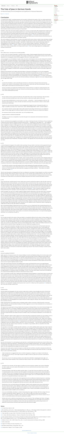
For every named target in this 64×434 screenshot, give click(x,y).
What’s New (57, 15)
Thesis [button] (8, 5)
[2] (13, 44)
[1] (32, 34)
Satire (56, 12)
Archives (56, 6)
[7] (32, 188)
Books (56, 7)
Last (30, 430)
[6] (11, 169)
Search (56, 20)
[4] (40, 75)
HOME (27, 430)
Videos (56, 13)
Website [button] (13, 5)
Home (56, 23)
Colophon (56, 17)
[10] (10, 349)
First (22, 430)
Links (55, 21)
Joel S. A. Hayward (5, 13)
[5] (47, 151)
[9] (18, 321)
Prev (24, 430)
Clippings (56, 8)
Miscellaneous (57, 10)
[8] (44, 282)
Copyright (56, 18)
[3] (28, 45)
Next (28, 430)
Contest (56, 9)
